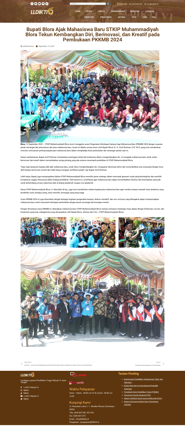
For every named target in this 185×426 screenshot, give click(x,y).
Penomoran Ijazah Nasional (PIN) (138, 396)
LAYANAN (150, 11)
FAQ (153, 17)
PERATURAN (106, 17)
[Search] (108, 4)
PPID (135, 17)
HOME (78, 11)
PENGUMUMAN (118, 11)
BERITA (102, 11)
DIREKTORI (89, 17)
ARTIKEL (122, 17)
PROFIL (89, 11)
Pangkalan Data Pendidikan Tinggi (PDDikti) (142, 393)
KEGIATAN (135, 11)
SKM (145, 17)
